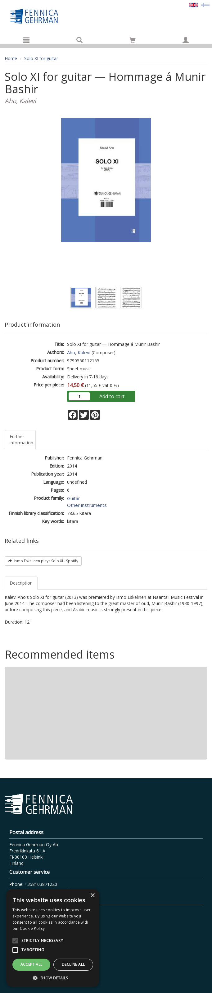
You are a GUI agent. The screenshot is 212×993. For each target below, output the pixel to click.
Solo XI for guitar (41, 58)
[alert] (52, 938)
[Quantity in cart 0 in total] (133, 41)
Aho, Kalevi (78, 352)
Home (11, 58)
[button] (52, 978)
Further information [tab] (21, 439)
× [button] (92, 895)
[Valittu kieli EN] (193, 4)
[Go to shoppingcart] (133, 40)
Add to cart (111, 396)
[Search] (79, 40)
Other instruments (87, 505)
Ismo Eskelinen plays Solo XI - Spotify (43, 561)
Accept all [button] (31, 964)
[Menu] (26, 40)
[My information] (186, 40)
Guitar (73, 498)
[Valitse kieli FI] (205, 4)
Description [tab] (21, 583)
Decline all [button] (73, 964)
